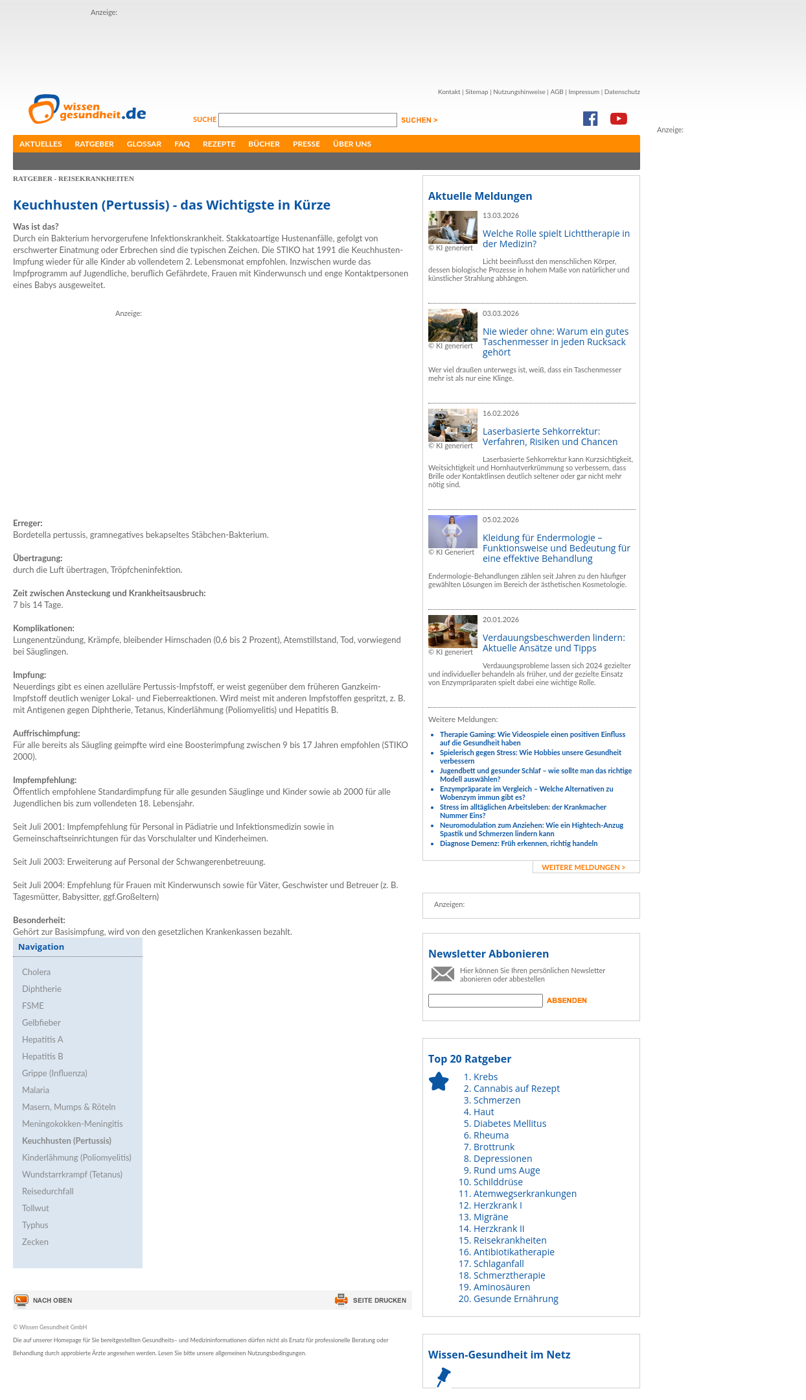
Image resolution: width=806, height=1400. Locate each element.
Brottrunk (494, 1147)
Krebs (486, 1076)
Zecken (35, 1242)
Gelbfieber (41, 1022)
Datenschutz (622, 91)
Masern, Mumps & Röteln (69, 1107)
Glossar (144, 144)
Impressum (583, 91)
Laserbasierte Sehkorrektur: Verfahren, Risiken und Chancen (550, 436)
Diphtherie (42, 989)
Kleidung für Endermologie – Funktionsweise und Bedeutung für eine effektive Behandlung (556, 547)
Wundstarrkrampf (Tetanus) (72, 1174)
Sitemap (476, 91)
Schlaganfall (499, 1263)
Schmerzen (497, 1100)
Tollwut (35, 1208)
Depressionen (503, 1158)
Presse (306, 144)
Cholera (36, 972)
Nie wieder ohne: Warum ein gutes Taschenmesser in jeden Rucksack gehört (555, 341)
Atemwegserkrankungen (525, 1193)
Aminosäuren (502, 1287)
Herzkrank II (499, 1228)
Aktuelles (40, 144)
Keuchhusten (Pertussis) (66, 1140)
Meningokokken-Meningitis (72, 1123)
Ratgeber (94, 144)
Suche (205, 119)
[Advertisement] (326, 47)
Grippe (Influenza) (54, 1073)
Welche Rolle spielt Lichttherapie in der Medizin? (556, 238)
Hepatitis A (42, 1039)
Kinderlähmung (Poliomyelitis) (77, 1157)
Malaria (35, 1090)
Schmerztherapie (510, 1275)
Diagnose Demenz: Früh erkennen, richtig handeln (518, 843)
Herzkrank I (498, 1205)
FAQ (182, 144)
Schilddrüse (498, 1182)
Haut (484, 1111)
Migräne (491, 1217)
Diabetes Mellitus (510, 1123)
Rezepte (219, 144)
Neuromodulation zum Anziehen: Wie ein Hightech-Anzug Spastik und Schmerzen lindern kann (531, 829)
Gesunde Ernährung (516, 1298)
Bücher (264, 144)
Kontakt (449, 91)
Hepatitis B (42, 1056)
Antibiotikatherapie (514, 1252)
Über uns (352, 144)
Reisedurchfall (48, 1191)
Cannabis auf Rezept (517, 1088)
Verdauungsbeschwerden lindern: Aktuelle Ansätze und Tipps (554, 642)
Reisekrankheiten (510, 1240)
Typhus (35, 1225)
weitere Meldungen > (583, 867)
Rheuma (491, 1135)
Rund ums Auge (507, 1170)
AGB (556, 91)
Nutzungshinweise (519, 91)
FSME (33, 1005)
